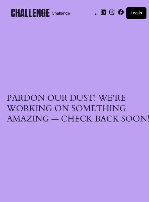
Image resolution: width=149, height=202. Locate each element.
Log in (136, 12)
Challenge (61, 13)
